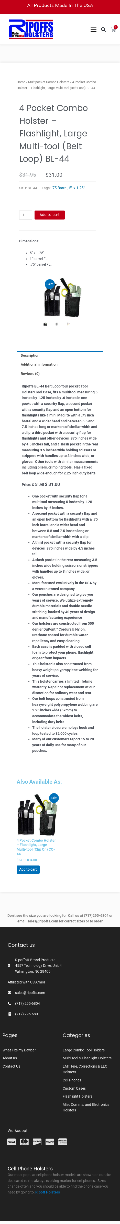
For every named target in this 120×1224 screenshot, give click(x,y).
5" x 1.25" (77, 188)
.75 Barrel (59, 188)
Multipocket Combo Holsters (48, 82)
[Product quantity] (25, 215)
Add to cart (50, 214)
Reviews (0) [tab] (30, 374)
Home (21, 82)
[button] (103, 29)
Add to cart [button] (28, 870)
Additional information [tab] (39, 365)
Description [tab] (30, 355)
